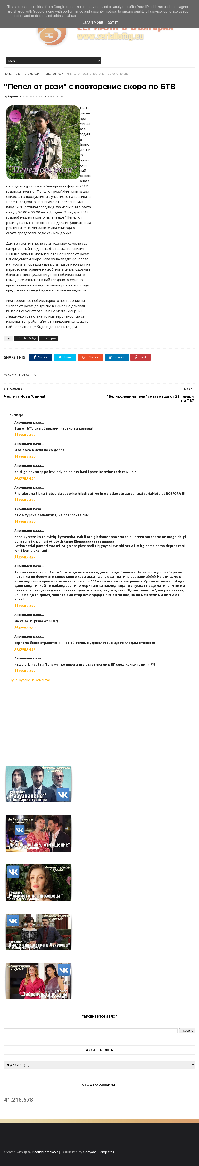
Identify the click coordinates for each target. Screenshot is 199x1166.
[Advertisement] (99, 721)
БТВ (17, 73)
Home (8, 73)
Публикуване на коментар (30, 680)
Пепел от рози (53, 73)
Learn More (93, 23)
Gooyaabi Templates (98, 1152)
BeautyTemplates (45, 1152)
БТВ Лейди (32, 73)
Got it (112, 23)
